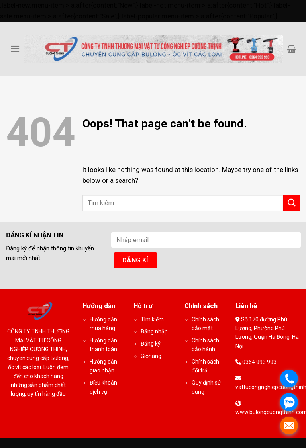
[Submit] (291, 203)
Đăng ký (151, 343)
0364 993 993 (259, 362)
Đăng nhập (154, 331)
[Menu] (15, 49)
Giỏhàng (151, 356)
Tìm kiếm (152, 319)
